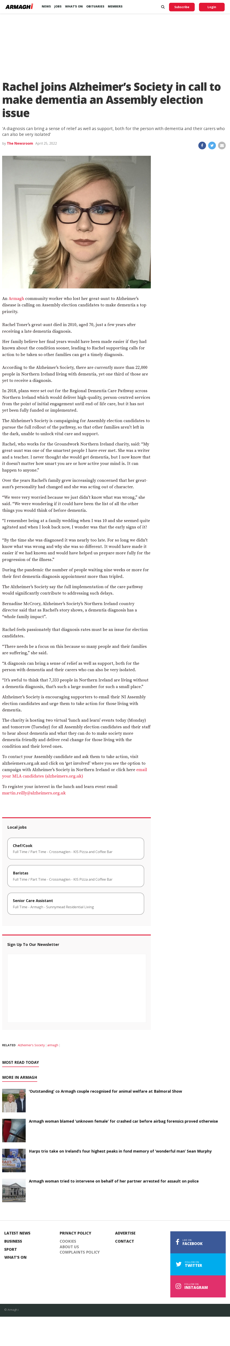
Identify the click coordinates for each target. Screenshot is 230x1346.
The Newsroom (20, 143)
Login (212, 7)
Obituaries (95, 6)
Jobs (58, 6)
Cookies (68, 1241)
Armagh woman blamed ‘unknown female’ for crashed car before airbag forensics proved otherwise (123, 1121)
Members (115, 6)
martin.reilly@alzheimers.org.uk (34, 793)
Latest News (17, 1233)
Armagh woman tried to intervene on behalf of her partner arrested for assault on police (114, 1181)
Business (13, 1241)
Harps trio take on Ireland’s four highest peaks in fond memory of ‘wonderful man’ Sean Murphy (120, 1151)
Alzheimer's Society (31, 1045)
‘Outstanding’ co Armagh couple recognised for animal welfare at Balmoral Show (105, 1091)
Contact (124, 1241)
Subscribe (181, 7)
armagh (52, 1045)
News (46, 6)
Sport (10, 1249)
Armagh (17, 298)
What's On (15, 1257)
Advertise (125, 1233)
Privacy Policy (75, 1233)
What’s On (74, 6)
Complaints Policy (80, 1252)
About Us (69, 1247)
